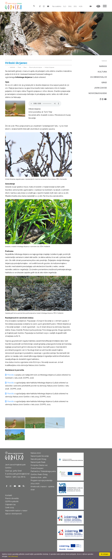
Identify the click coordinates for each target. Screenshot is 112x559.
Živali (19, 67)
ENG (70, 6)
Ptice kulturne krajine (35, 67)
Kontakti (8, 495)
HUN (80, 6)
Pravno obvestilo (12, 498)
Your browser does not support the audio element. (44, 103)
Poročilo (9, 375)
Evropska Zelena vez (39, 465)
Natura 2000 (36, 453)
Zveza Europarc (37, 468)
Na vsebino (56, 6)
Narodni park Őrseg (38, 459)
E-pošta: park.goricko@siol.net (17, 474)
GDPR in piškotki (11, 501)
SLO (64, 6)
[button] (98, 6)
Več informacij (13, 556)
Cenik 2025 (9, 508)
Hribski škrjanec (49, 67)
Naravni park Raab (38, 462)
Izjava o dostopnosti (13, 514)
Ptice (25, 67)
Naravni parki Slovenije (40, 456)
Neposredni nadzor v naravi (16, 511)
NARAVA (12, 67)
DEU (75, 6)
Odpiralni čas (10, 504)
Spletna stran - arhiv (39, 477)
